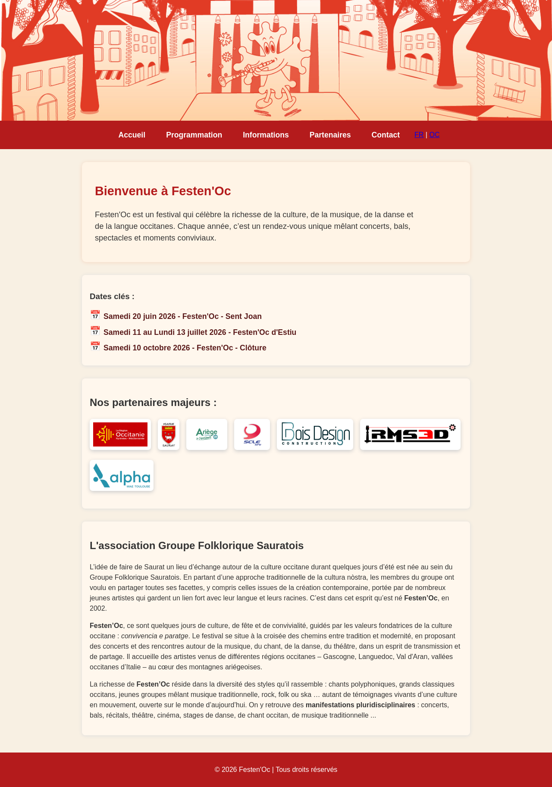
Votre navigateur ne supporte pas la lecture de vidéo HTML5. (276, 60)
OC (434, 134)
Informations (266, 135)
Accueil (132, 135)
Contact (386, 135)
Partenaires (330, 135)
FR (418, 134)
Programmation (194, 135)
